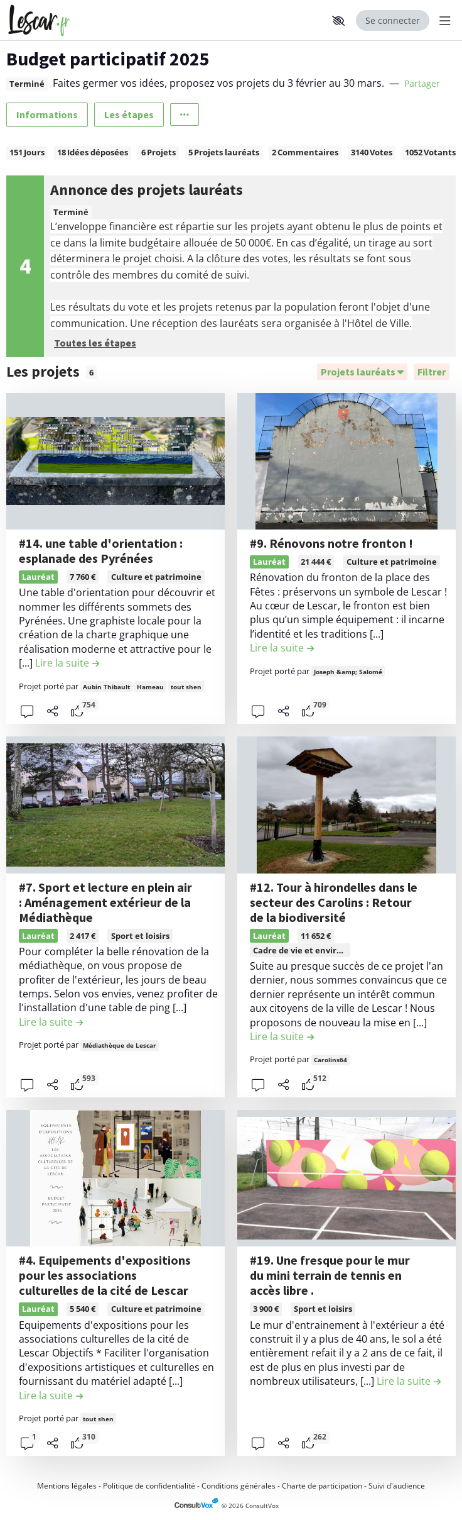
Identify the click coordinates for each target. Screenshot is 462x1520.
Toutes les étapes (95, 342)
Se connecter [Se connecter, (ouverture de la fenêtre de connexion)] (392, 20)
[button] (338, 21)
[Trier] (362, 371)
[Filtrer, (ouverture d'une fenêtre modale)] (431, 371)
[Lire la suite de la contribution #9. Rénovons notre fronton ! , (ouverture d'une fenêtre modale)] (282, 648)
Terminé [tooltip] (27, 84)
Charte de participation (322, 1485)
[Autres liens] (184, 114)
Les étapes (129, 114)
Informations (47, 114)
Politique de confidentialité (149, 1485)
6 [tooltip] (91, 372)
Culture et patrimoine (156, 576)
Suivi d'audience (396, 1485)
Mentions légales (67, 1485)
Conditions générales (238, 1485)
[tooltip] (77, 711)
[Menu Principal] (442, 20)
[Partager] (52, 711)
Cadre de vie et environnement (316, 950)
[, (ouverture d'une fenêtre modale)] (115, 461)
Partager (422, 83)
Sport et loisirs (140, 935)
